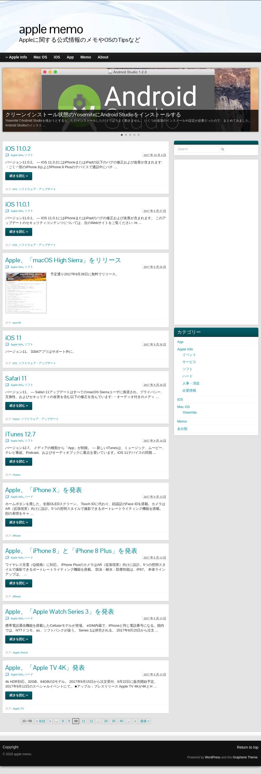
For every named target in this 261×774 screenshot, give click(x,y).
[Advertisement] (216, 241)
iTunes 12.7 (20, 434)
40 (121, 721)
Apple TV (18, 708)
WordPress (212, 757)
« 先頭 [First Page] (40, 721)
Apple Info (17, 155)
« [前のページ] (50, 721)
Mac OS (183, 407)
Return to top (247, 747)
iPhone (17, 535)
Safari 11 (16, 378)
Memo (182, 421)
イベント (189, 355)
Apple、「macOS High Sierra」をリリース (63, 260)
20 (106, 721)
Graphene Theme (245, 757)
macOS (17, 322)
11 (83, 721)
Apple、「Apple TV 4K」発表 (45, 667)
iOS (15, 189)
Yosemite (189, 412)
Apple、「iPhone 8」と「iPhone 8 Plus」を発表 (71, 551)
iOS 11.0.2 (18, 148)
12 (91, 721)
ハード (29, 496)
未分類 (182, 429)
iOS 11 (13, 338)
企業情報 (189, 390)
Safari (16, 418)
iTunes (17, 474)
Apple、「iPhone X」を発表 (43, 490)
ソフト (29, 155)
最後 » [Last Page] (144, 721)
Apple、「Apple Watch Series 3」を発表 (59, 611)
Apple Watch (20, 652)
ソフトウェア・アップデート (37, 189)
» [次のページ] (135, 721)
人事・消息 (191, 383)
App (180, 342)
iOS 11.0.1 (17, 204)
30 (113, 721)
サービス (189, 362)
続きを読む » (18, 176)
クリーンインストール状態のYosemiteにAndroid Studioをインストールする (93, 114)
